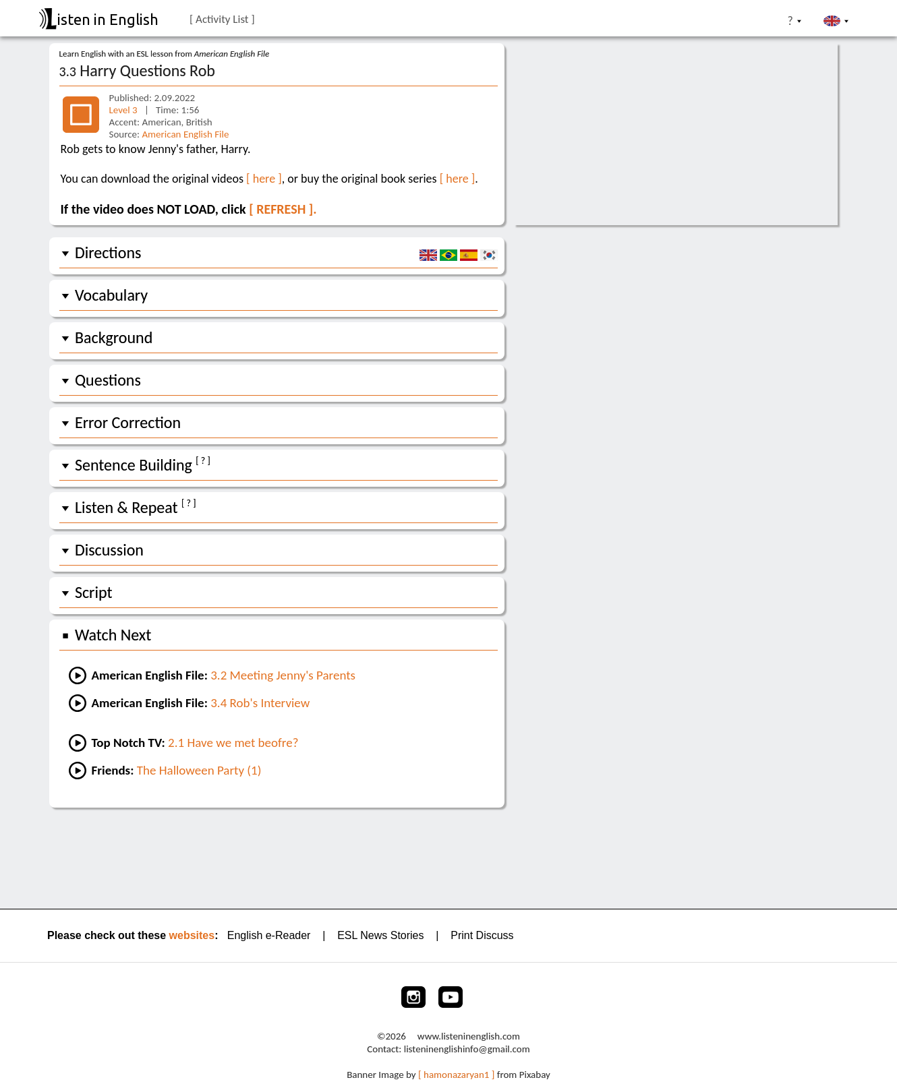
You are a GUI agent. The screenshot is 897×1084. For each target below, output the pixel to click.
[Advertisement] (448, 857)
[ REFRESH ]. (282, 209)
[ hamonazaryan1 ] (456, 1074)
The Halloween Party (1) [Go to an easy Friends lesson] (199, 770)
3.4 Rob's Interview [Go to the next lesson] (260, 703)
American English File (185, 134)
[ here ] (264, 178)
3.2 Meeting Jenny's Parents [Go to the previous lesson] (282, 675)
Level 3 (124, 110)
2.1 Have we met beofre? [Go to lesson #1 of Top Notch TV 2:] (233, 742)
